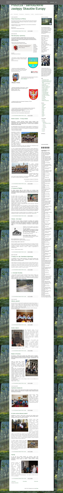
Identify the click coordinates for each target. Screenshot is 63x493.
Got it (56, 2)
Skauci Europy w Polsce (45, 79)
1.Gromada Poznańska (45, 94)
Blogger (37, 488)
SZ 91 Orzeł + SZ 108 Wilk (45, 95)
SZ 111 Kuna (44, 99)
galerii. (19, 380)
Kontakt (32, 14)
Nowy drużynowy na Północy (18, 18)
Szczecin (43, 108)
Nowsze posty (13, 481)
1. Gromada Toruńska (16, 273)
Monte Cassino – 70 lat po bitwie (19, 118)
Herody (13, 454)
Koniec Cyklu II (15, 328)
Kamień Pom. (44, 107)
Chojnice (43, 105)
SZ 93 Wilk (43, 96)
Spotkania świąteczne (16, 388)
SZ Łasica (43, 98)
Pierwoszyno (44, 104)
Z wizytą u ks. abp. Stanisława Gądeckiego (22, 256)
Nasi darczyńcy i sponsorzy (18, 35)
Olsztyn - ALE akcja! (16, 219)
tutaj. (35, 213)
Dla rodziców (22, 14)
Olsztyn (43, 109)
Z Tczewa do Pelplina (16, 188)
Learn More (52, 2)
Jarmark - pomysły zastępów (46, 83)
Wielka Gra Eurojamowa (45, 100)
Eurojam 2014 (44, 84)
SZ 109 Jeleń (44, 97)
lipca (43, 124)
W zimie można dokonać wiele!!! (19, 413)
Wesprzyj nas (27, 14)
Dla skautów (16, 14)
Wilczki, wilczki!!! (15, 301)
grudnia (44, 122)
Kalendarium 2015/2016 (39, 14)
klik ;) (23, 348)
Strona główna (25, 481)
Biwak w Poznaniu (16, 353)
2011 (43, 131)
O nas (11, 14)
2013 (43, 128)
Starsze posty (36, 481)
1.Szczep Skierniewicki (45, 92)
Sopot (43, 106)
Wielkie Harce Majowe (45, 85)
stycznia (44, 127)
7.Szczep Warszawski (45, 93)
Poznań (43, 110)
